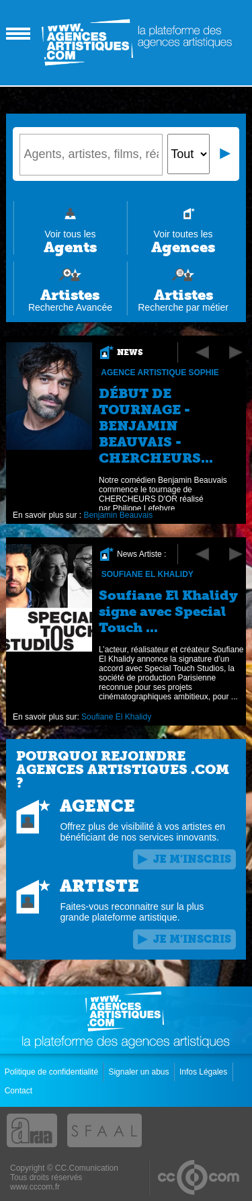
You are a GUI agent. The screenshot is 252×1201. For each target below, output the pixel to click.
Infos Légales (204, 1072)
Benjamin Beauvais (118, 515)
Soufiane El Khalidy (147, 574)
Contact (20, 1090)
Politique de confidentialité (53, 1072)
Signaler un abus (139, 1072)
